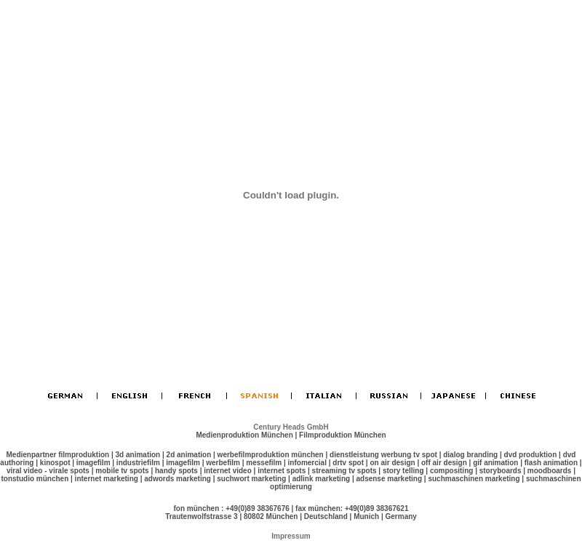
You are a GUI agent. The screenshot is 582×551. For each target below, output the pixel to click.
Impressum (290, 536)
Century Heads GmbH (290, 427)
